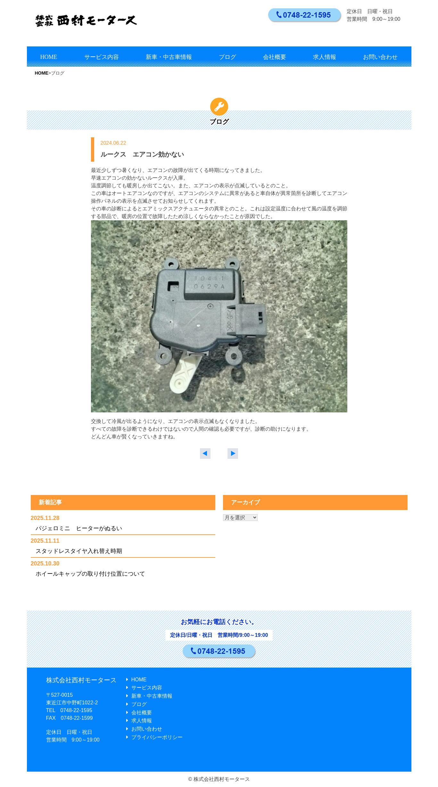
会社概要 (274, 57)
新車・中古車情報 (169, 57)
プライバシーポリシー (154, 737)
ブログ (227, 57)
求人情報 (324, 57)
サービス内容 (101, 57)
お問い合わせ (380, 57)
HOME (48, 57)
